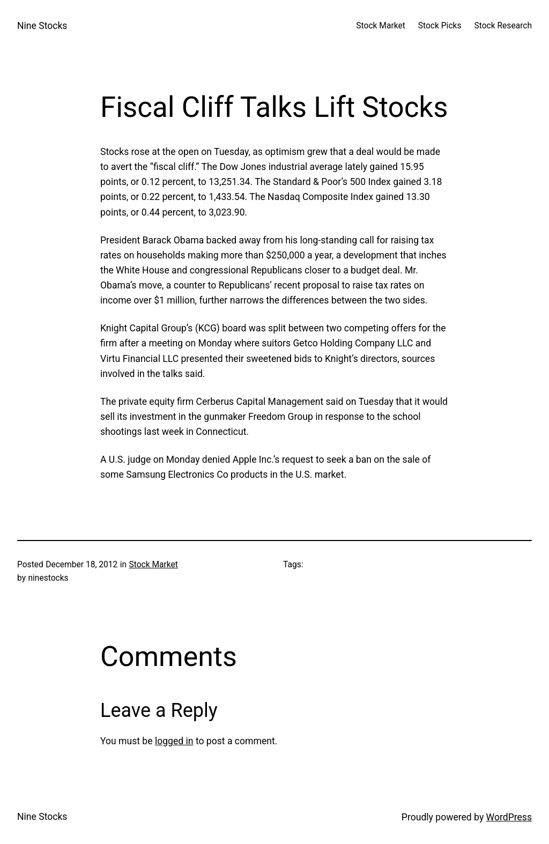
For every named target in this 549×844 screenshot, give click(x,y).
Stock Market (153, 564)
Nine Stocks (42, 25)
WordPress (509, 817)
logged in (174, 741)
